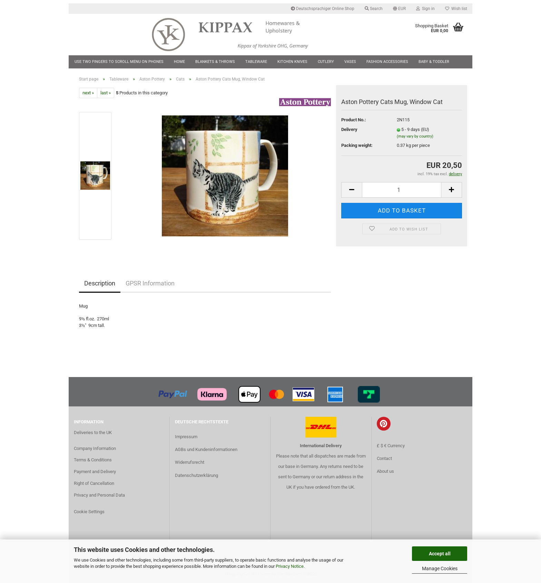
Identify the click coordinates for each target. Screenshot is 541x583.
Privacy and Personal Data (99, 495)
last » (105, 92)
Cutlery (326, 61)
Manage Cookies (440, 568)
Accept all (440, 553)
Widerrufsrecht (189, 462)
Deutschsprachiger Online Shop (322, 8)
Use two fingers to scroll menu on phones (119, 61)
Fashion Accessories (387, 61)
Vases (350, 61)
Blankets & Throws (215, 61)
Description (99, 283)
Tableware (256, 61)
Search (374, 8)
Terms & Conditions (93, 459)
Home (179, 61)
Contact (384, 458)
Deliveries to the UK (93, 432)
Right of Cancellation (94, 483)
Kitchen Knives (292, 61)
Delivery (349, 129)
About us (385, 471)
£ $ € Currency (391, 445)
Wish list (456, 8)
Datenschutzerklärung (196, 475)
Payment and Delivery (95, 471)
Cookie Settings (89, 511)
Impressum (186, 436)
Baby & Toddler (434, 61)
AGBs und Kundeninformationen (206, 449)
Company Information (95, 448)
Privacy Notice (290, 566)
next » (88, 92)
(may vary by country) (415, 136)
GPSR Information (150, 283)
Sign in (425, 8)
